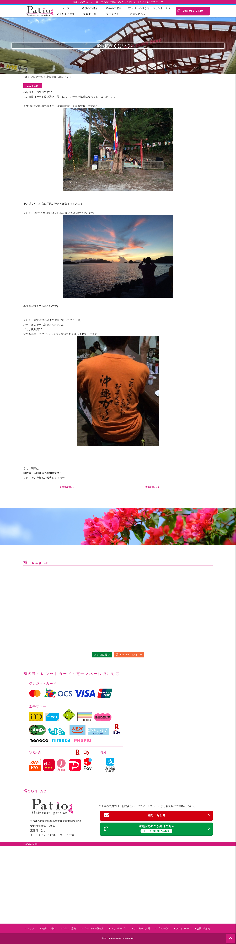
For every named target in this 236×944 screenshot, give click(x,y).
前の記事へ (67, 487)
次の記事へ (151, 487)
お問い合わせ (138, 14)
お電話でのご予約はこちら (157, 829)
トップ (65, 8)
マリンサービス (162, 8)
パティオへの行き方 (137, 8)
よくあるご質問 (66, 14)
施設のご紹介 (90, 8)
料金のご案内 (114, 8)
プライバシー (114, 14)
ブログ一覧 (89, 14)
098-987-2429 (190, 11)
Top (25, 76)
